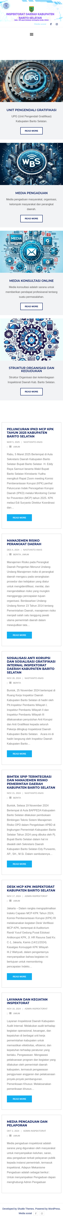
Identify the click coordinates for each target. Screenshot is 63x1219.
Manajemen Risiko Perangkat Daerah (24, 542)
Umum (16, 446)
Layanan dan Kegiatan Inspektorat (27, 1001)
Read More (31, 131)
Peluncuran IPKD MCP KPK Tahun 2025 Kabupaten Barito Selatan (30, 432)
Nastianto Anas (33, 442)
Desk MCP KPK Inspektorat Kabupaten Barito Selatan (31, 888)
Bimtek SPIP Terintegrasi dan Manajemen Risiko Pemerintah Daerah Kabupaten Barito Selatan (31, 782)
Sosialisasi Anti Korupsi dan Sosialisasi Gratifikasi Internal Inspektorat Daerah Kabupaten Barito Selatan (31, 665)
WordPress (54, 1208)
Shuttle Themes (25, 1208)
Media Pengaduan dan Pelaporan (27, 1123)
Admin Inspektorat (36, 896)
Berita (17, 554)
